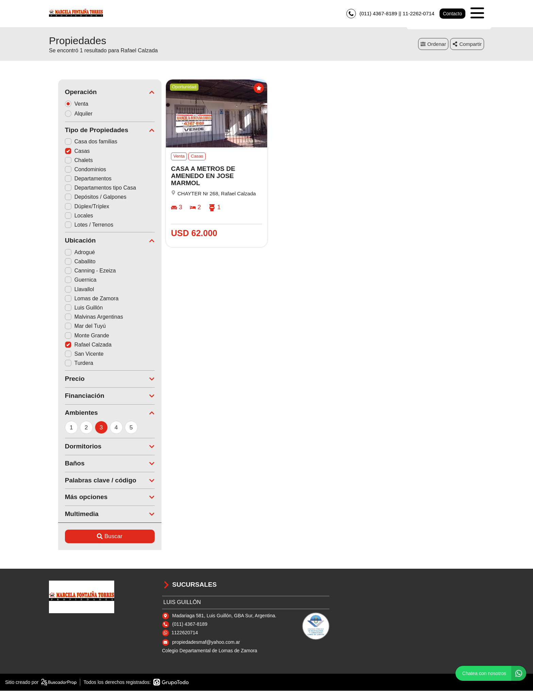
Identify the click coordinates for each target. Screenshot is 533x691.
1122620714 (185, 632)
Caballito (71, 262)
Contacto (452, 13)
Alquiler (72, 113)
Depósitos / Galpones (86, 197)
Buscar (101, 536)
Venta (70, 104)
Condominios (76, 169)
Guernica (71, 280)
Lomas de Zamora (82, 298)
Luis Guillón (75, 307)
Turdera (70, 363)
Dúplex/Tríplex (78, 206)
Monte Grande (78, 335)
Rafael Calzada (79, 344)
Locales (70, 215)
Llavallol (70, 289)
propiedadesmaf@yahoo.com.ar (206, 642)
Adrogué (71, 252)
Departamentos (79, 179)
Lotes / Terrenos (80, 225)
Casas (68, 151)
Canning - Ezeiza (81, 271)
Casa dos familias (82, 142)
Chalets (70, 160)
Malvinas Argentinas (85, 317)
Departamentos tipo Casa (91, 188)
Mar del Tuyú (76, 326)
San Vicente (75, 354)
